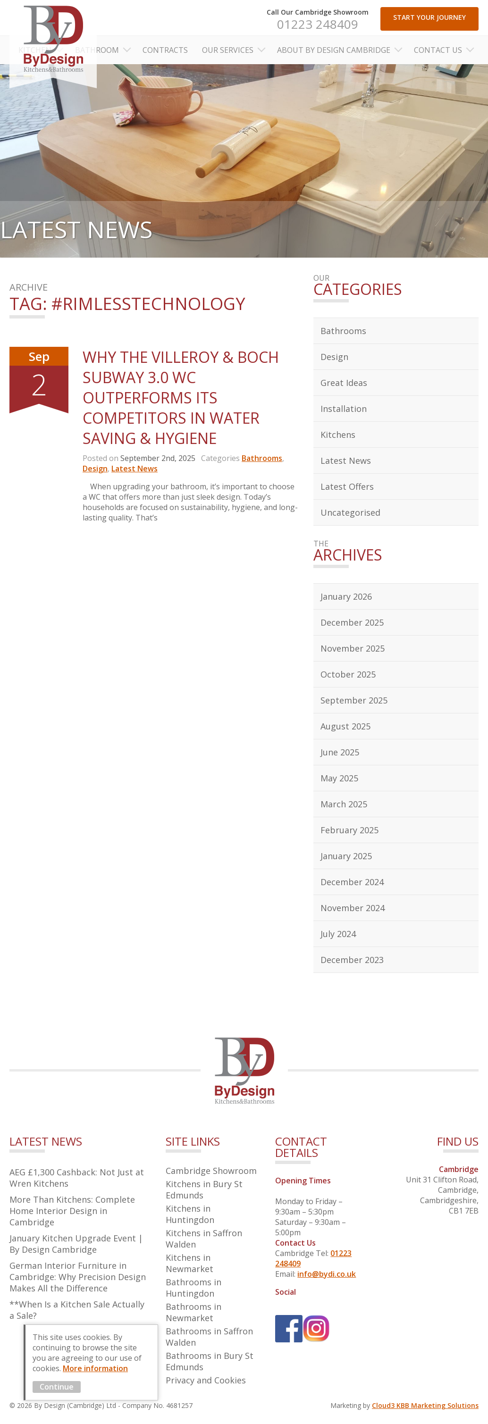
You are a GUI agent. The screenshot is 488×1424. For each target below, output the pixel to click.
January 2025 (346, 856)
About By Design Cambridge (333, 50)
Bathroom (97, 50)
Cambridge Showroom (211, 1170)
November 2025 (352, 648)
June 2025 (339, 752)
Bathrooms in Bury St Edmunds (209, 1361)
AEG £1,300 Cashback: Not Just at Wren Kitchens (76, 1177)
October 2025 (348, 674)
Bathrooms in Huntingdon (193, 1287)
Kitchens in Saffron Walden (204, 1238)
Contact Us (438, 50)
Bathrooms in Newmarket (193, 1312)
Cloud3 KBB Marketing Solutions (425, 1405)
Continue (57, 1387)
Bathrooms (262, 458)
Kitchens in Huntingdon (190, 1214)
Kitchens (337, 434)
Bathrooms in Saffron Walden (209, 1336)
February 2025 (349, 830)
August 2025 (345, 726)
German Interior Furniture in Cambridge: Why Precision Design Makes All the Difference (77, 1277)
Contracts (165, 50)
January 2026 (346, 596)
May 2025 (339, 778)
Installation (343, 408)
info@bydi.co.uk (326, 1274)
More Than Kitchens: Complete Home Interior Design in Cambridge (72, 1211)
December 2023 (352, 959)
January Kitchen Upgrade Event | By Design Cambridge (76, 1243)
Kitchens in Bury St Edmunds (204, 1189)
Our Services (227, 50)
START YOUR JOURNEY (429, 17)
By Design (53, 44)
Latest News (134, 468)
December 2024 (352, 882)
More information (95, 1368)
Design (95, 468)
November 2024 (352, 907)
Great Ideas (343, 382)
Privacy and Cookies (206, 1380)
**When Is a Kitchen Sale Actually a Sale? (76, 1309)
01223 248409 (317, 24)
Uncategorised (350, 512)
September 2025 (353, 700)
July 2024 (338, 933)
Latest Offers (347, 486)
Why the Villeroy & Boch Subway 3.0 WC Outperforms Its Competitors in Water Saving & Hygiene (181, 397)
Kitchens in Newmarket (189, 1263)
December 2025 (352, 622)
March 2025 (343, 804)
